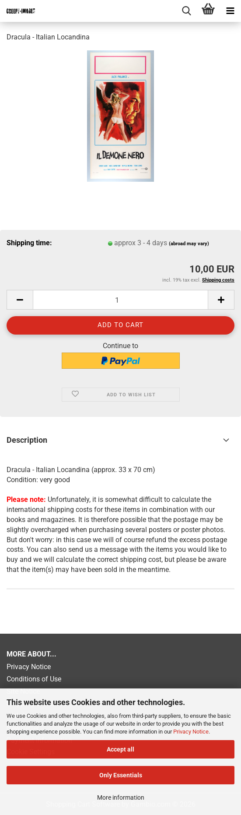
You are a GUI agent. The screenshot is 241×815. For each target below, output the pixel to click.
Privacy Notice (191, 731)
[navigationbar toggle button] (230, 11)
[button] (20, 300)
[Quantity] (120, 300)
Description (27, 440)
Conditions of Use (34, 679)
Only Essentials (120, 775)
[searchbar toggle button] (186, 11)
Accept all (120, 749)
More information (120, 797)
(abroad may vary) (189, 244)
